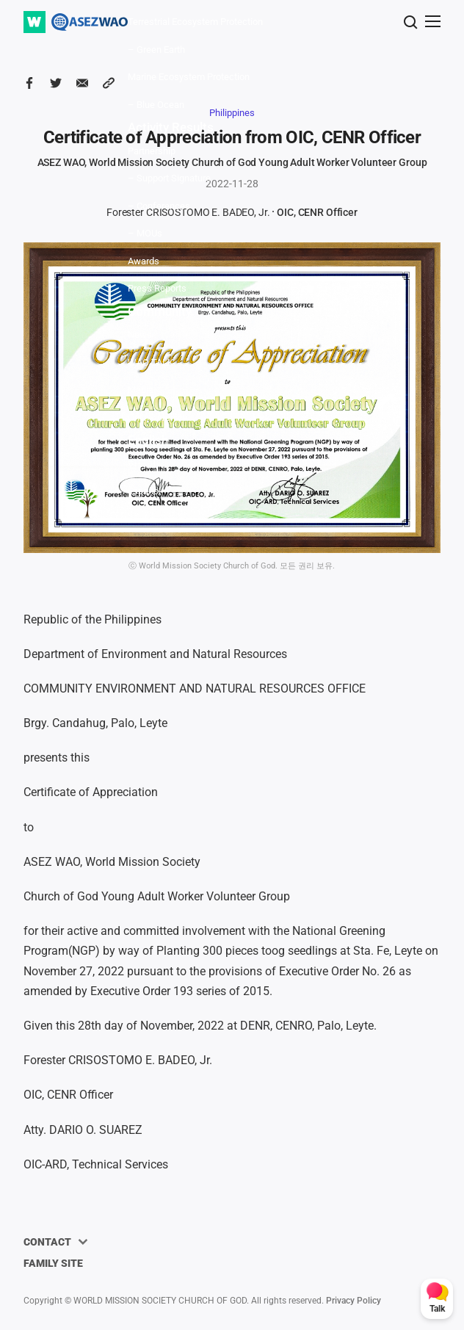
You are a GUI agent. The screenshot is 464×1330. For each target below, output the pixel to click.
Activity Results (171, 127)
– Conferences (159, 206)
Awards (143, 261)
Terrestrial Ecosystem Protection (195, 21)
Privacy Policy (353, 1300)
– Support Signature (169, 178)
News (140, 334)
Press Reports (157, 288)
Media (140, 389)
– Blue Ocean (156, 104)
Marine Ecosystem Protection (189, 76)
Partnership (151, 150)
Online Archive (157, 417)
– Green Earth (156, 49)
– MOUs (145, 233)
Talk (437, 1309)
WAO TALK (150, 362)
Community (160, 311)
